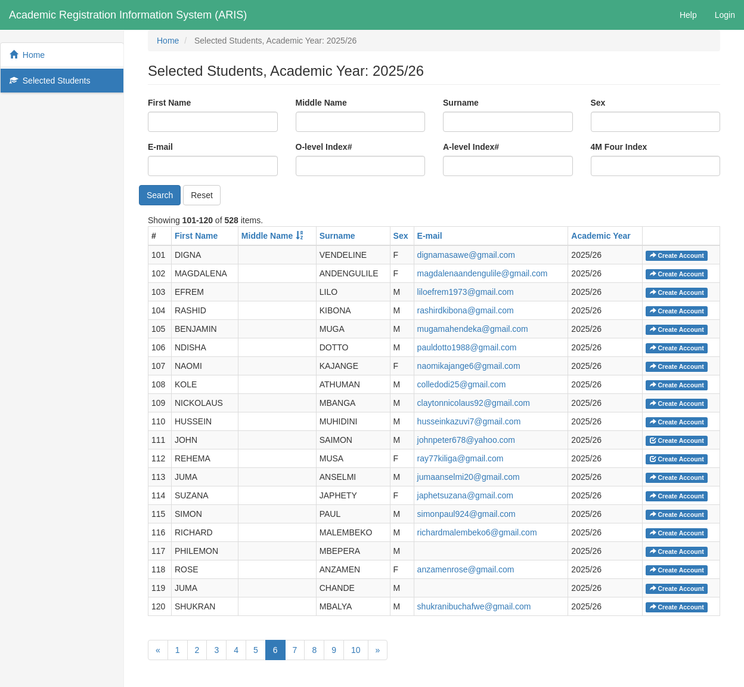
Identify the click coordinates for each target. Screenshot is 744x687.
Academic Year (600, 236)
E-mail (160, 147)
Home (27, 55)
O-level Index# (324, 147)
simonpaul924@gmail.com (466, 514)
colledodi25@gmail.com (461, 384)
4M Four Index (619, 147)
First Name (169, 102)
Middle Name (321, 102)
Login (725, 15)
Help (688, 15)
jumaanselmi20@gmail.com (468, 477)
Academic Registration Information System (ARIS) (128, 15)
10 (356, 650)
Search (160, 195)
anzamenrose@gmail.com (465, 569)
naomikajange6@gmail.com (468, 366)
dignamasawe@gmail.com (466, 255)
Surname (461, 102)
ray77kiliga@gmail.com (460, 458)
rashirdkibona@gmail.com (465, 310)
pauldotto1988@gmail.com (467, 347)
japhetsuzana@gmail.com (465, 495)
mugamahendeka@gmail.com (472, 329)
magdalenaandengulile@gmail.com (482, 273)
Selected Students (50, 80)
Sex (598, 102)
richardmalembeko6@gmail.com (477, 532)
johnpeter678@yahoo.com (466, 440)
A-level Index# (471, 147)
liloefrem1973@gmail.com (465, 292)
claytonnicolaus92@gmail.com (473, 403)
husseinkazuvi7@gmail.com (469, 421)
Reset (202, 195)
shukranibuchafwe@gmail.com (474, 606)
